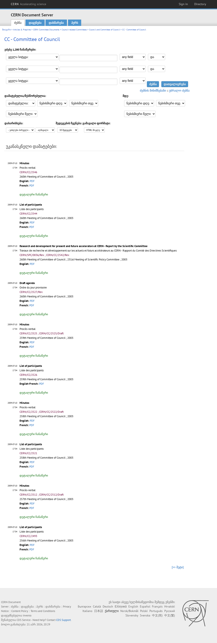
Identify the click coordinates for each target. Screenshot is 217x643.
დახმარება (56, 23)
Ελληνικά (121, 606)
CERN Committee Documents (46, 29)
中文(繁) (169, 615)
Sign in (183, 4)
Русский (169, 611)
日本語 (98, 611)
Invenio (27, 615)
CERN (28, 4)
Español (145, 606)
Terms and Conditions (43, 611)
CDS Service (24, 620)
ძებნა (17, 23)
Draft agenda (27, 283)
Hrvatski (169, 606)
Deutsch (108, 606)
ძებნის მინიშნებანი (153, 90)
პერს (74, 23)
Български (84, 606)
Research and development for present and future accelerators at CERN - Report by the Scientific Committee (84, 246)
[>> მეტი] (178, 567)
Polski (144, 611)
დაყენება (35, 23)
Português (156, 611)
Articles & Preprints (22, 29)
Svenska (145, 615)
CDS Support (63, 620)
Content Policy (19, 611)
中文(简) (157, 615)
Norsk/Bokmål (129, 611)
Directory (200, 4)
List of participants (31, 204)
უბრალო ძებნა (179, 90)
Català (97, 606)
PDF (32, 181)
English (133, 606)
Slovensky (131, 615)
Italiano (87, 611)
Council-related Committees (74, 29)
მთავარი (6, 29)
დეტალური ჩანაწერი (34, 194)
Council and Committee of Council (104, 29)
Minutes (24, 163)
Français (157, 606)
